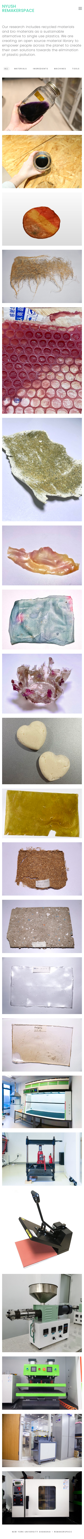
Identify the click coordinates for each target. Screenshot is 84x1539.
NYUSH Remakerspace (18, 8)
